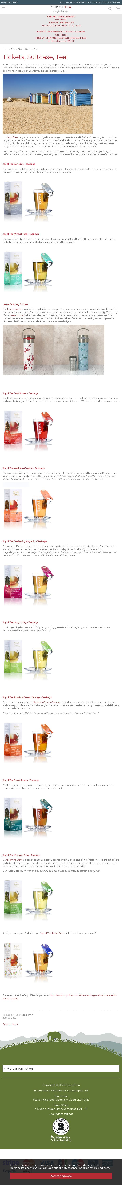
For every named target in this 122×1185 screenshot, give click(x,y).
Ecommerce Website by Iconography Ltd (61, 1090)
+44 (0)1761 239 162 (9, 2)
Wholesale (80, 2)
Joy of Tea (12, 137)
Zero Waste (107, 2)
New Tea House (94, 2)
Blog (72, 2)
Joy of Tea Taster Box (52, 933)
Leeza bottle (14, 309)
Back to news (10, 1024)
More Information (20, 1068)
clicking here (101, 1167)
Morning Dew (14, 859)
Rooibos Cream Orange (46, 702)
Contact (117, 2)
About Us (64, 2)
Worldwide (61, 18)
